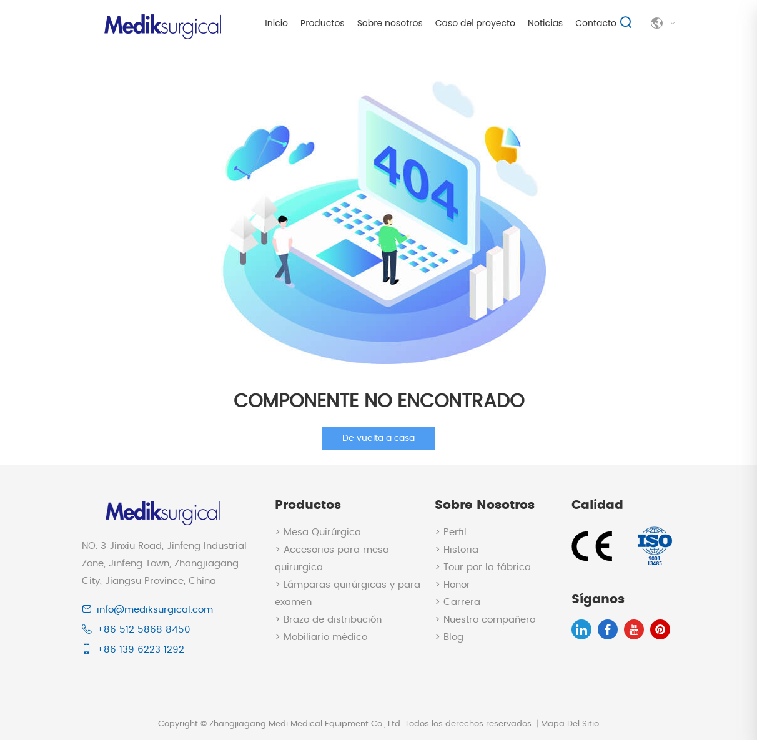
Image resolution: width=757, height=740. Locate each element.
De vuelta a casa (378, 438)
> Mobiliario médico (321, 637)
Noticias (545, 23)
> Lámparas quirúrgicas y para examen (347, 593)
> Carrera (457, 602)
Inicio (276, 23)
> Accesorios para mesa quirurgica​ (332, 558)
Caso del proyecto (475, 23)
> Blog (449, 637)
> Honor (452, 585)
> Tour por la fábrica (483, 567)
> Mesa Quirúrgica (318, 532)
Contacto (595, 23)
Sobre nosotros (390, 23)
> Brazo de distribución (328, 619)
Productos (322, 23)
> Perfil (451, 532)
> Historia (456, 550)
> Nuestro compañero (485, 619)
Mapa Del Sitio (570, 724)
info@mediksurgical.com (155, 609)
